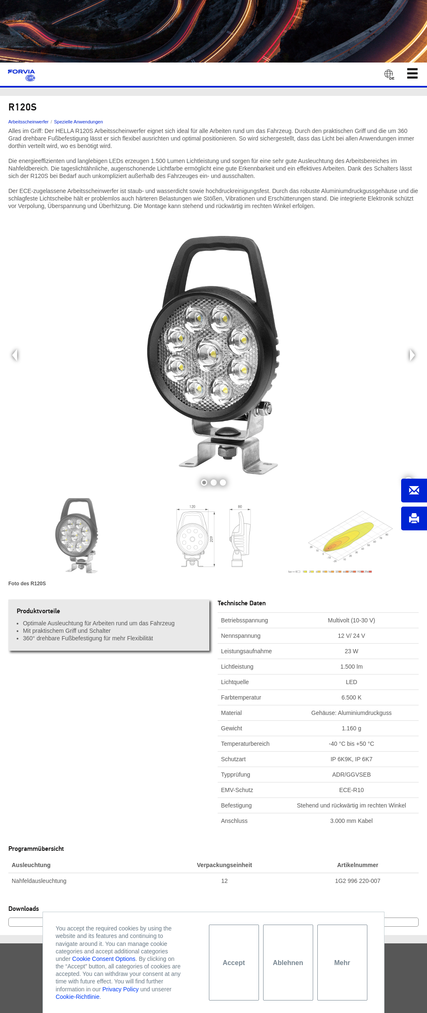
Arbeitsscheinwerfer (28, 121)
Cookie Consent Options (104, 958)
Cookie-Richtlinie (77, 996)
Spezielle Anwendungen (78, 121)
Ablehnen (288, 962)
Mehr (342, 962)
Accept (234, 962)
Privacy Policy (120, 989)
